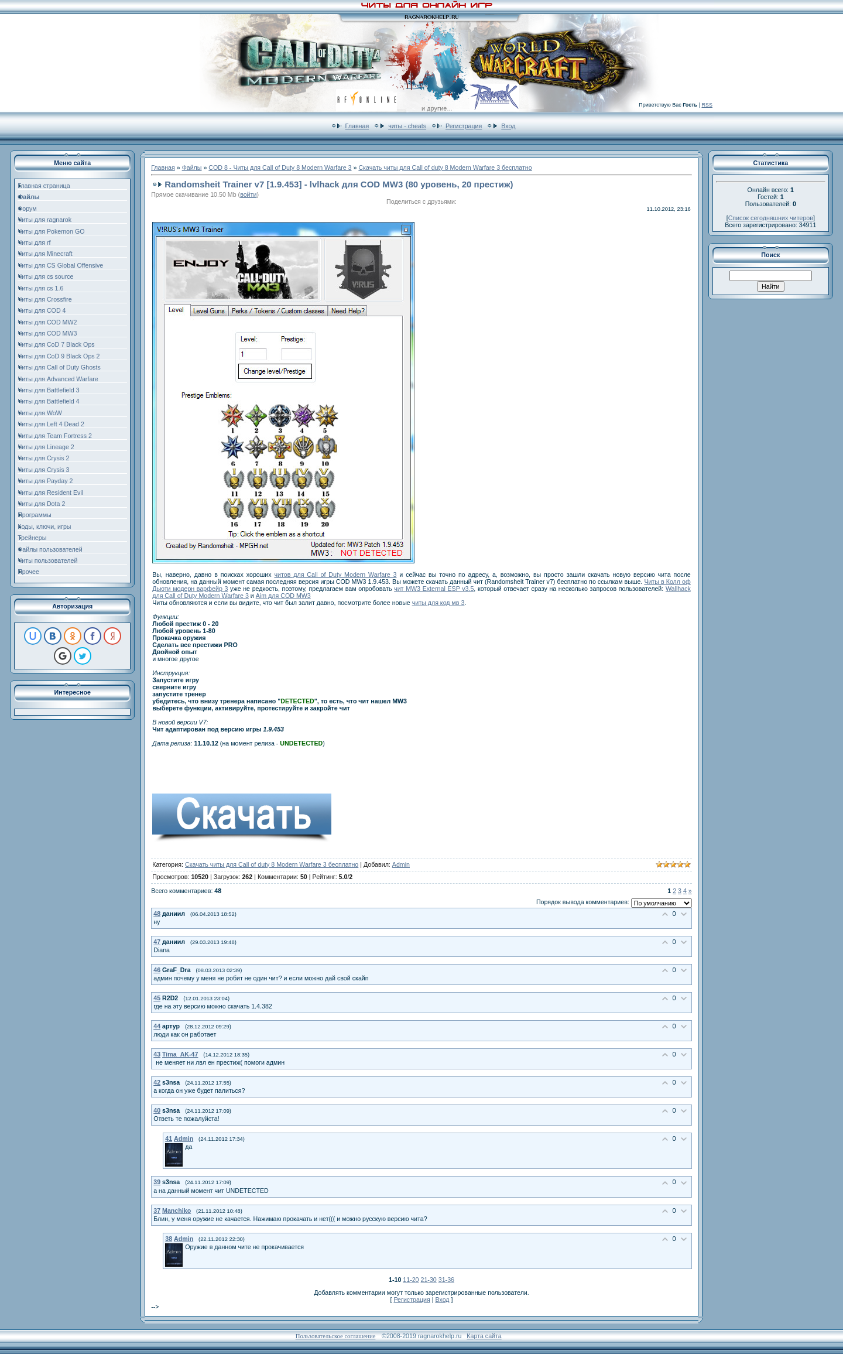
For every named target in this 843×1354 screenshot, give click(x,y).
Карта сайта (484, 1335)
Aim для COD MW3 (283, 595)
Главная (357, 125)
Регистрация (464, 125)
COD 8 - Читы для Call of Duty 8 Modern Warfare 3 (279, 167)
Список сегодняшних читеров (770, 217)
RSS (706, 105)
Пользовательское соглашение (336, 1336)
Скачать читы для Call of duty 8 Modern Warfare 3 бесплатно (445, 167)
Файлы (192, 167)
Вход (508, 125)
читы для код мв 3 (438, 602)
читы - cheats (407, 125)
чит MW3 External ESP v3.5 (434, 588)
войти (248, 194)
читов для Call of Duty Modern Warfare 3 (335, 574)
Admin (401, 864)
